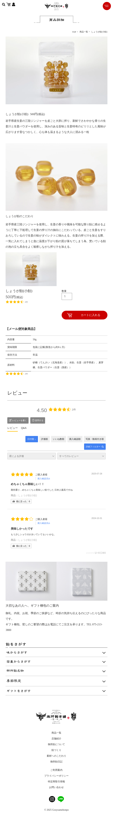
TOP (74, 32)
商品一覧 (84, 32)
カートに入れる (90, 315)
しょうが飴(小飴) (27, 495)
